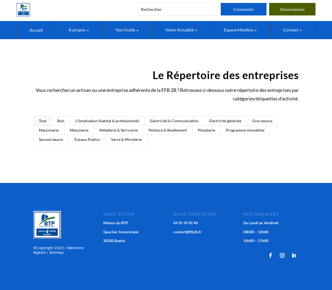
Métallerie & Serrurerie (118, 130)
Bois (60, 121)
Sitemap (56, 252)
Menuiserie (79, 130)
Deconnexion (292, 9)
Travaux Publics (87, 139)
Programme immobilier (245, 130)
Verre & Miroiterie (126, 139)
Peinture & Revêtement (168, 130)
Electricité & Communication (174, 121)
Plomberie (206, 130)
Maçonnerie (49, 130)
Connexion (243, 9)
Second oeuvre (51, 139)
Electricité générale (225, 121)
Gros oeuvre (262, 121)
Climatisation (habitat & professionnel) (107, 121)
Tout (42, 121)
